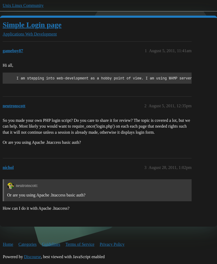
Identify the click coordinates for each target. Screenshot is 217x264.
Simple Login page (32, 25)
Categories (28, 244)
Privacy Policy (112, 244)
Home (8, 244)
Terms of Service (80, 244)
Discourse (32, 256)
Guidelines (51, 244)
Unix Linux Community (23, 5)
